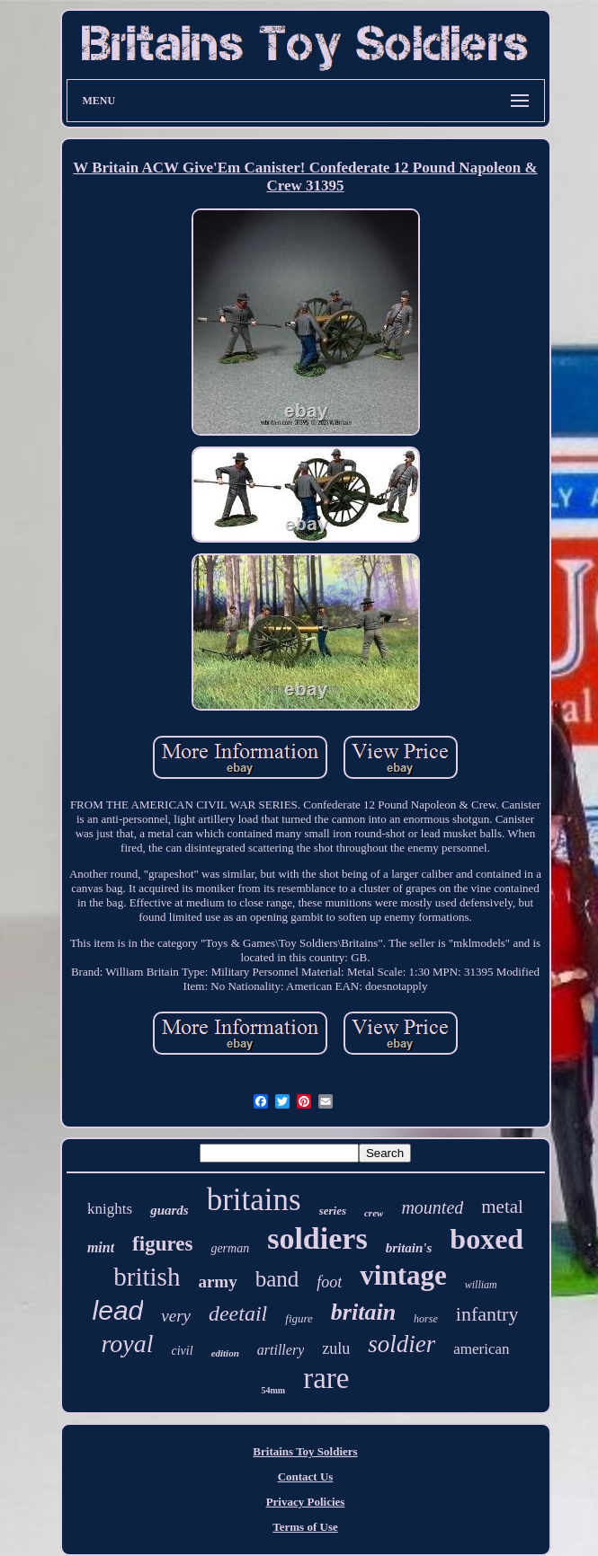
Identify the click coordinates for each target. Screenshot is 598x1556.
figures (162, 1244)
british (146, 1276)
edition (225, 1353)
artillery (280, 1349)
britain (363, 1312)
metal (502, 1206)
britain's (409, 1248)
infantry (487, 1314)
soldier (401, 1344)
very (176, 1315)
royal (127, 1343)
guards (169, 1210)
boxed (486, 1239)
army (217, 1281)
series (332, 1210)
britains (254, 1199)
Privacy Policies (305, 1501)
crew (373, 1212)
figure (299, 1318)
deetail (238, 1313)
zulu (336, 1348)
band (277, 1279)
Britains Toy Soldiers (305, 1451)
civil (182, 1350)
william (481, 1284)
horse (426, 1319)
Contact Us (306, 1476)
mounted (432, 1207)
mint (100, 1247)
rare (326, 1378)
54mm (274, 1390)
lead (118, 1310)
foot (329, 1282)
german (229, 1248)
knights (109, 1208)
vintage (403, 1275)
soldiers (317, 1238)
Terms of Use (304, 1527)
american (481, 1348)
